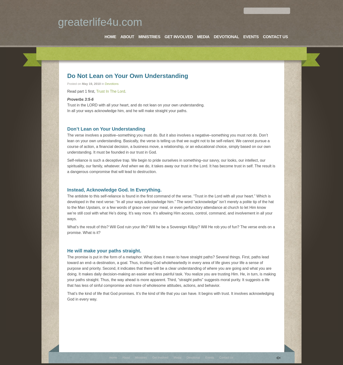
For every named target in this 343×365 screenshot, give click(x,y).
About (127, 37)
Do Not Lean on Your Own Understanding (127, 75)
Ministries (149, 37)
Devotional (226, 37)
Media (203, 37)
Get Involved (179, 37)
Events (251, 37)
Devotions (112, 84)
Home (110, 37)
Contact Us (275, 37)
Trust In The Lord (110, 91)
